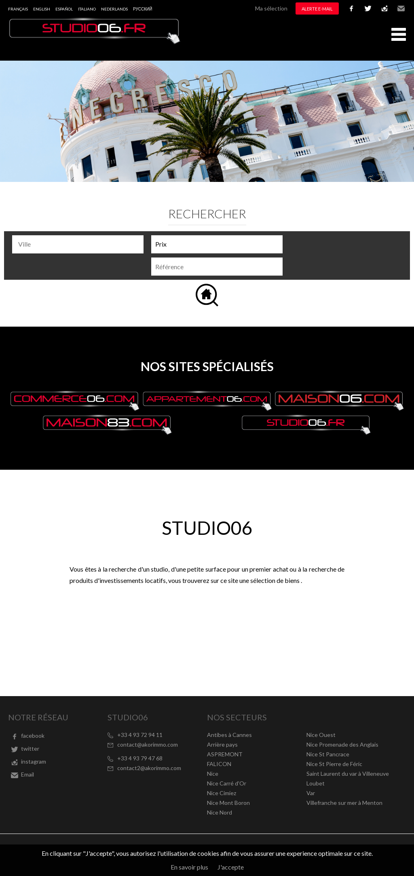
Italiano (87, 8)
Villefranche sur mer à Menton (344, 802)
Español (64, 8)
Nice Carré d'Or (226, 783)
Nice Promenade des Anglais (342, 744)
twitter (367, 8)
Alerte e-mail (317, 8)
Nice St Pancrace (327, 754)
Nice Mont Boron (228, 802)
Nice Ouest (321, 734)
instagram (384, 8)
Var (310, 792)
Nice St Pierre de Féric (334, 763)
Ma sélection (271, 8)
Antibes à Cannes (229, 734)
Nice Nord (219, 812)
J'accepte (231, 867)
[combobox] (78, 244)
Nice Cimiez (221, 792)
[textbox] (80, 244)
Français (18, 8)
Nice (212, 773)
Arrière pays (222, 744)
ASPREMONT (225, 754)
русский (142, 8)
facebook (351, 8)
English (41, 8)
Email (401, 8)
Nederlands (114, 8)
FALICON (219, 763)
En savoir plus (189, 867)
